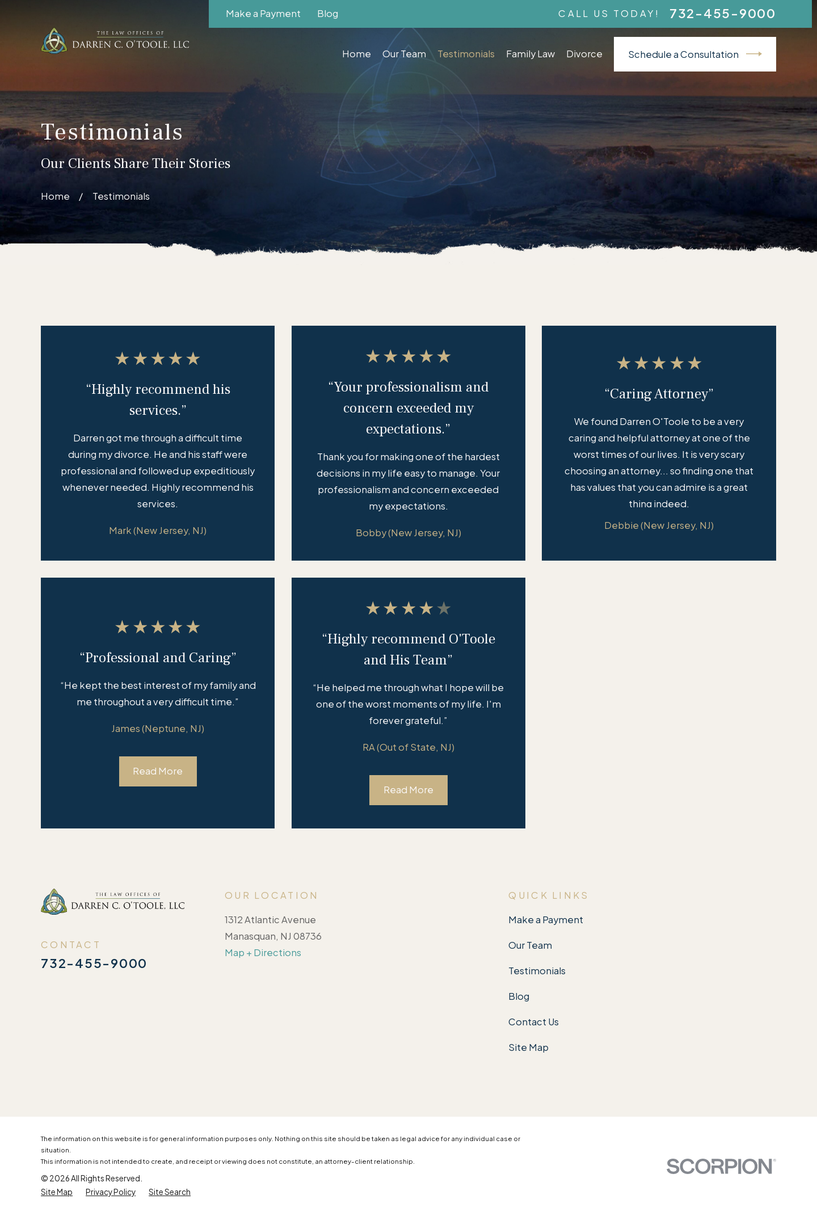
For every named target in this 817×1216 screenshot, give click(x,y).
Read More (158, 771)
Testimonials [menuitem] (466, 54)
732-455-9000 (722, 13)
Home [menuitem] (356, 54)
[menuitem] (57, 1192)
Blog (327, 13)
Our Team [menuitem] (404, 54)
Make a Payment (263, 13)
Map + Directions (263, 952)
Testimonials (537, 971)
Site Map (528, 1047)
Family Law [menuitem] (530, 54)
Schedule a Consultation (695, 54)
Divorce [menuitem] (584, 54)
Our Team (530, 945)
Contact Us (533, 1022)
